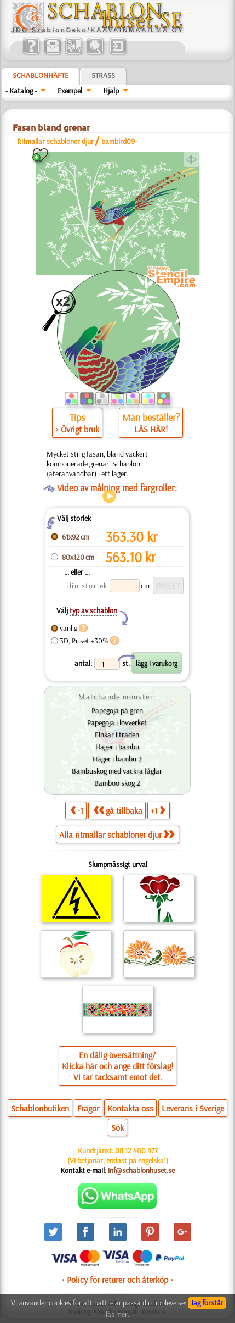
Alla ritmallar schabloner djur (116, 834)
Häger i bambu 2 (117, 759)
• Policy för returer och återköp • (117, 1279)
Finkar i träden (117, 735)
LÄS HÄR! (151, 429)
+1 (158, 810)
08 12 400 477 (136, 1150)
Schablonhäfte (40, 75)
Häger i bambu (117, 747)
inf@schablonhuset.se (141, 1170)
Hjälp (111, 91)
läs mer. (117, 1314)
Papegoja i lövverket (117, 722)
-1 (76, 810)
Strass (103, 75)
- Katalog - (21, 91)
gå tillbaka (117, 810)
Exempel (70, 91)
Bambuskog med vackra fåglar (117, 771)
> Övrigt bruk (77, 429)
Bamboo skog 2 (117, 783)
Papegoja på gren (117, 710)
